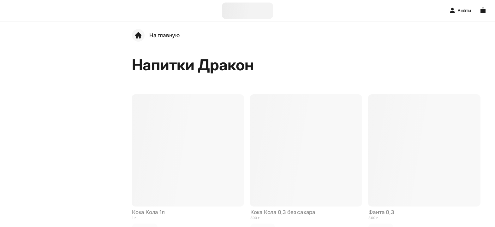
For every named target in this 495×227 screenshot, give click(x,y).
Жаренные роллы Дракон (45, 165)
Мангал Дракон (43, 127)
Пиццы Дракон (42, 218)
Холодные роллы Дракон (44, 109)
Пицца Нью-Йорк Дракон (44, 200)
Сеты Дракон (40, 91)
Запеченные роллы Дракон (47, 144)
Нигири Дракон (42, 183)
